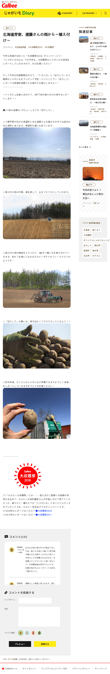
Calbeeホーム (11, 668)
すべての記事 (12, 659)
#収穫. (97, 139)
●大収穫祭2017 (44, 514)
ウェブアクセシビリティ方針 (54, 668)
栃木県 (95, 250)
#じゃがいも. (94, 137)
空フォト (96, 229)
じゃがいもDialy (20, 13)
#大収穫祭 (49, 47)
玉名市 (87, 255)
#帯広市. (93, 56)
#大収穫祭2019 (35, 47)
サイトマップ (101, 668)
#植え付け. (100, 58)
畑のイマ (9, 28)
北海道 (87, 229)
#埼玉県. (100, 84)
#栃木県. (93, 84)
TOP (4, 659)
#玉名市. (93, 109)
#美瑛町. (100, 56)
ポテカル (96, 255)
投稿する (45, 644)
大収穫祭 (88, 235)
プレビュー (20, 644)
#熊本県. (96, 111)
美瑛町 (87, 250)
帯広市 (97, 245)
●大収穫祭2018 (44, 510)
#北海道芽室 (20, 47)
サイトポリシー (29, 668)
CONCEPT (67, 13)
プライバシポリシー (81, 668)
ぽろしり (88, 245)
